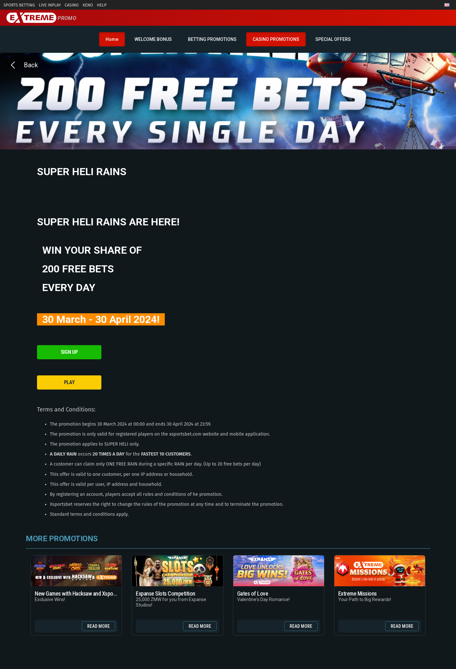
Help (102, 5)
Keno (88, 5)
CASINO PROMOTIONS (276, 39)
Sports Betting (19, 5)
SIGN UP (69, 352)
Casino (72, 5)
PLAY (69, 382)
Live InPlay (50, 5)
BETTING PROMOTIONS (212, 39)
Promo (41, 18)
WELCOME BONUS (153, 39)
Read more (98, 626)
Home (112, 39)
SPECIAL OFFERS (333, 39)
